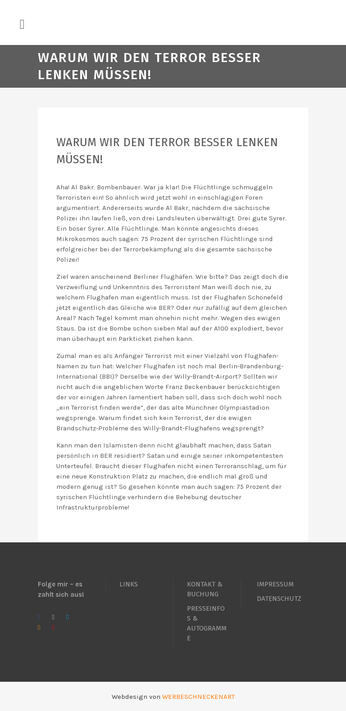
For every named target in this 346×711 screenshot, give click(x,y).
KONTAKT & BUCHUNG (205, 589)
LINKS (128, 584)
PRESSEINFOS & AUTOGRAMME (207, 623)
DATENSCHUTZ (279, 599)
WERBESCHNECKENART (198, 697)
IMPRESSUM (275, 584)
